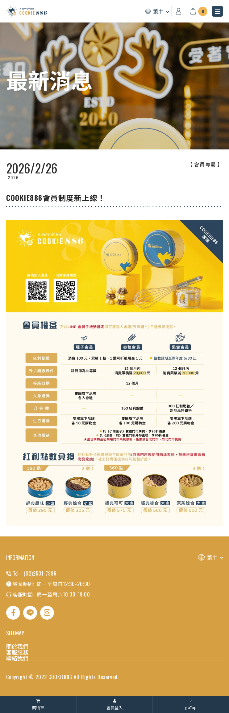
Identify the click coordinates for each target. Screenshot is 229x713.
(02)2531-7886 (40, 573)
